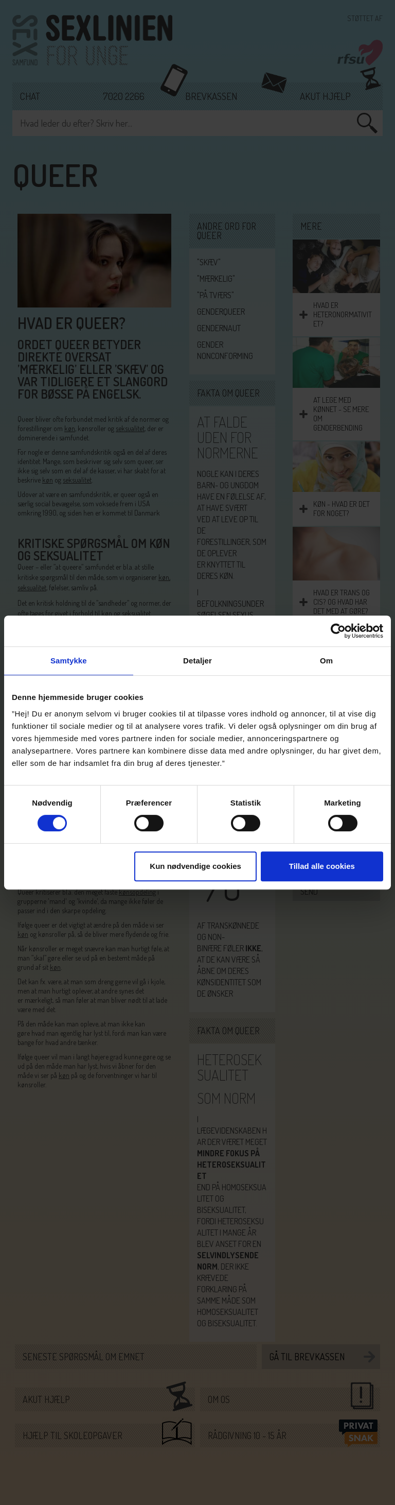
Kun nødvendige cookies (195, 866)
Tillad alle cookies (322, 866)
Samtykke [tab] (68, 660)
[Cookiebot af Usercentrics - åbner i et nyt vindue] (338, 631)
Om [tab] (326, 660)
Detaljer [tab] (197, 660)
